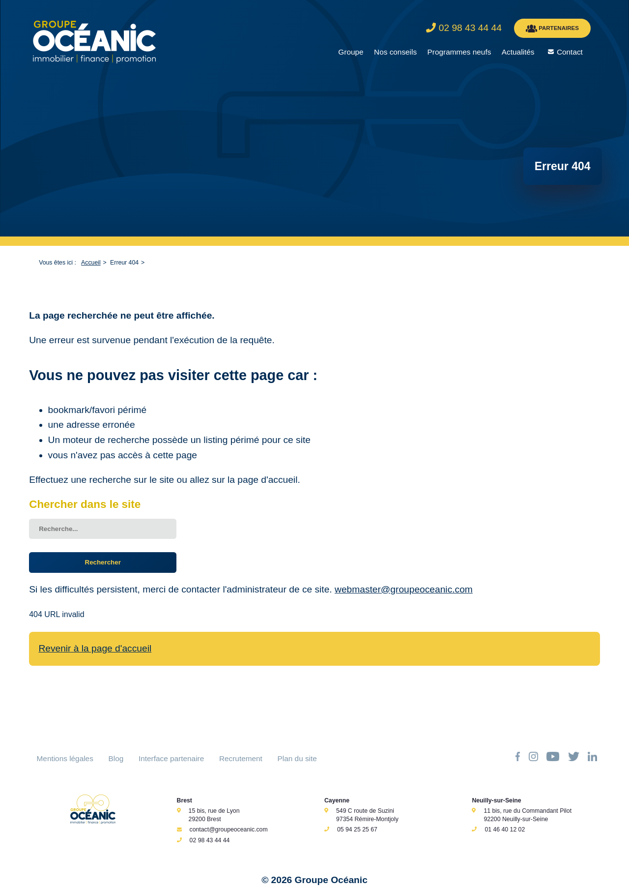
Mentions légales (65, 758)
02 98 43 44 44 (210, 840)
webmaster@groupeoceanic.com (404, 589)
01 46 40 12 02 (505, 829)
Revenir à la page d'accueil (94, 648)
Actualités (518, 52)
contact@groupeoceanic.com (229, 829)
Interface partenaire (171, 758)
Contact (570, 52)
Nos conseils (395, 52)
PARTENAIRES (552, 28)
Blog (116, 758)
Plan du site (297, 758)
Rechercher (103, 562)
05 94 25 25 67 (357, 829)
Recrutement (240, 758)
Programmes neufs (459, 52)
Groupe (350, 52)
